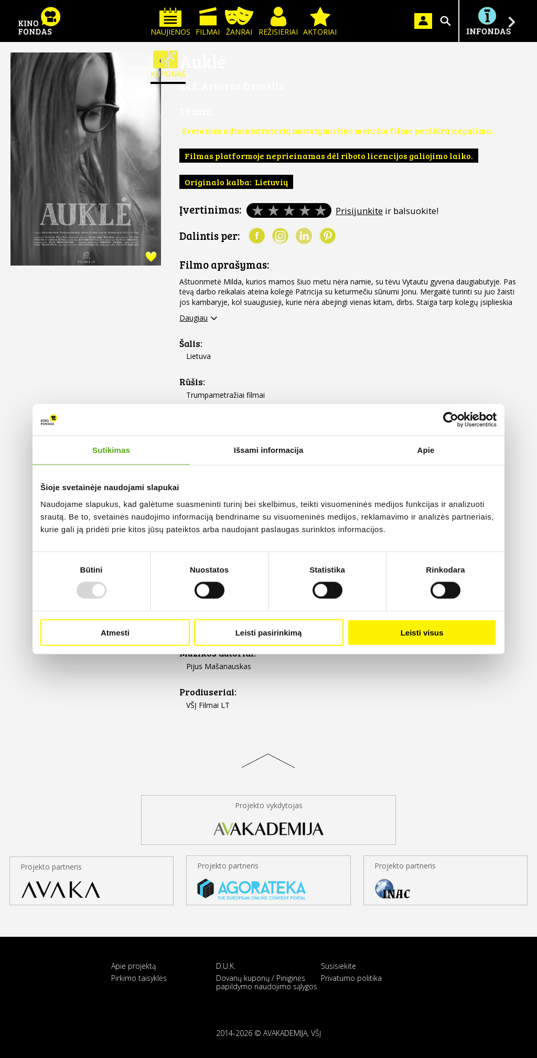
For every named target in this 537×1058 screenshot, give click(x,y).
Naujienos (170, 22)
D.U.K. (225, 966)
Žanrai (239, 22)
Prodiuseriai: (208, 692)
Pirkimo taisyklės (139, 978)
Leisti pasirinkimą (268, 632)
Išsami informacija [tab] (269, 450)
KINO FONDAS (39, 21)
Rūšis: (192, 382)
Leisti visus (422, 632)
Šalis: (190, 343)
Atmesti (115, 632)
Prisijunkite (359, 211)
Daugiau (193, 318)
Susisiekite (338, 966)
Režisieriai (278, 22)
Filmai (208, 22)
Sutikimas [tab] (111, 450)
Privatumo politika (351, 978)
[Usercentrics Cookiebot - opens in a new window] (451, 420)
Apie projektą (133, 966)
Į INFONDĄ (488, 21)
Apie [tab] (426, 450)
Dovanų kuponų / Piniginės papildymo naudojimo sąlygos (266, 982)
